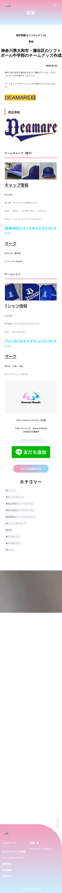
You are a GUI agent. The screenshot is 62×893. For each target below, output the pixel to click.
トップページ (9, 842)
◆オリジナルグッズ (15, 497)
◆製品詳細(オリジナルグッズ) (19, 503)
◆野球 (9, 530)
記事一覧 (34, 842)
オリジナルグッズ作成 (13, 851)
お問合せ (7, 876)
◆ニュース (11, 490)
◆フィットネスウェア (16, 523)
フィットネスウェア (12, 857)
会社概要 (7, 870)
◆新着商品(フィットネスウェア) (20, 516)
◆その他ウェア (13, 543)
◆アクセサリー (13, 536)
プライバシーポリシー (41, 849)
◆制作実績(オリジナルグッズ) (19, 510)
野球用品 (7, 863)
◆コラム (10, 549)
